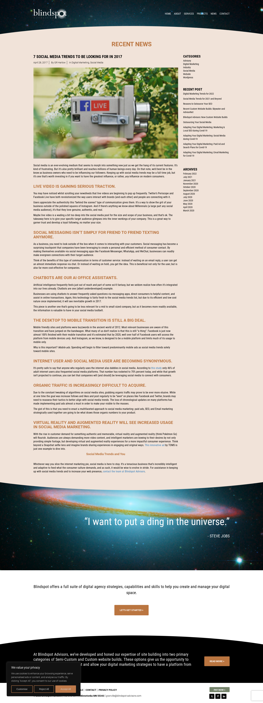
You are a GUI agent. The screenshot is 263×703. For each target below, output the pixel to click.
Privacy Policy (108, 690)
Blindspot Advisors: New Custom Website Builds (205, 117)
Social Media (189, 70)
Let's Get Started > (131, 610)
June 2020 (188, 200)
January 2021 (189, 180)
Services (189, 13)
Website (187, 74)
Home (168, 13)
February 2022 (190, 173)
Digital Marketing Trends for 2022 (198, 93)
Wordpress (188, 77)
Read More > (217, 661)
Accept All (66, 689)
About (177, 13)
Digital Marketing (191, 64)
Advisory (187, 60)
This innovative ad (155, 445)
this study (156, 368)
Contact (225, 13)
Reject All (44, 689)
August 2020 (189, 193)
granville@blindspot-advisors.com (123, 695)
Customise (22, 689)
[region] (44, 679)
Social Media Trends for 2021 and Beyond (202, 98)
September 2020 (191, 190)
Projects (202, 13)
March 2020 (188, 210)
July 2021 (187, 177)
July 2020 (187, 197)
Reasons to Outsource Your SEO (197, 103)
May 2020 (187, 203)
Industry (187, 67)
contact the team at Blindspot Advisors (124, 471)
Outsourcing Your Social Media (197, 122)
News (214, 13)
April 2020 (188, 207)
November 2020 (190, 183)
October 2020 (189, 187)
